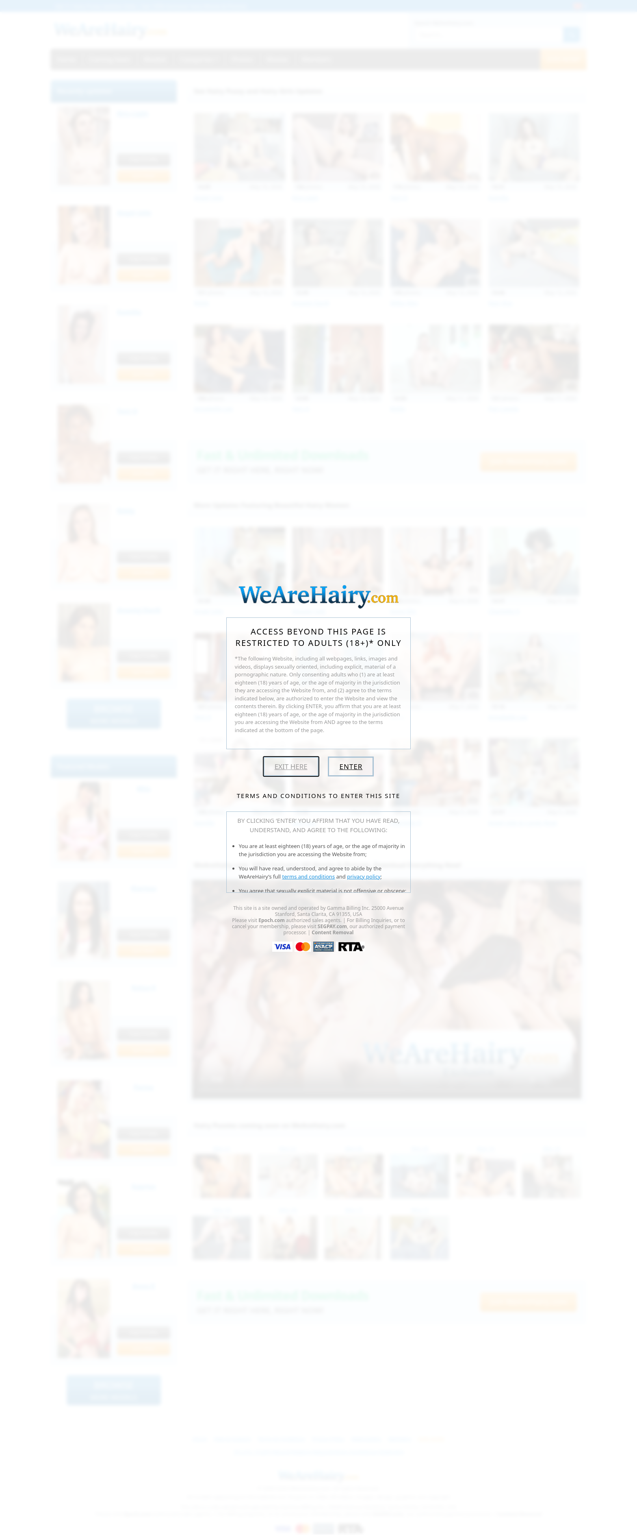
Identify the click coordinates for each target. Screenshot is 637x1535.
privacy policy (363, 876)
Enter (350, 766)
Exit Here (291, 766)
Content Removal (332, 932)
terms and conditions (308, 876)
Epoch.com (271, 920)
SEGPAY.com (332, 926)
